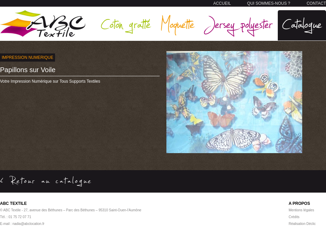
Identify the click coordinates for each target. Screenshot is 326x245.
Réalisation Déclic (302, 224)
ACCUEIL (222, 3)
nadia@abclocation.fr (28, 224)
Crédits (294, 217)
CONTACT (316, 3)
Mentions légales (301, 210)
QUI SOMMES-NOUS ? (268, 3)
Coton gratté (125, 23)
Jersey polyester (238, 23)
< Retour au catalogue (46, 180)
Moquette (177, 23)
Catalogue (302, 23)
